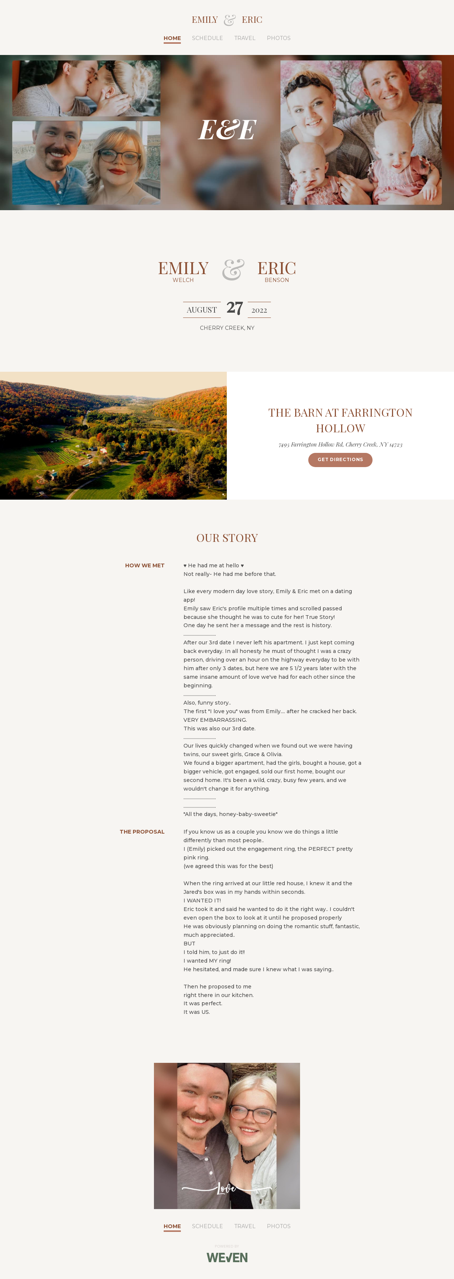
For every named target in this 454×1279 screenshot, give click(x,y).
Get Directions (340, 459)
